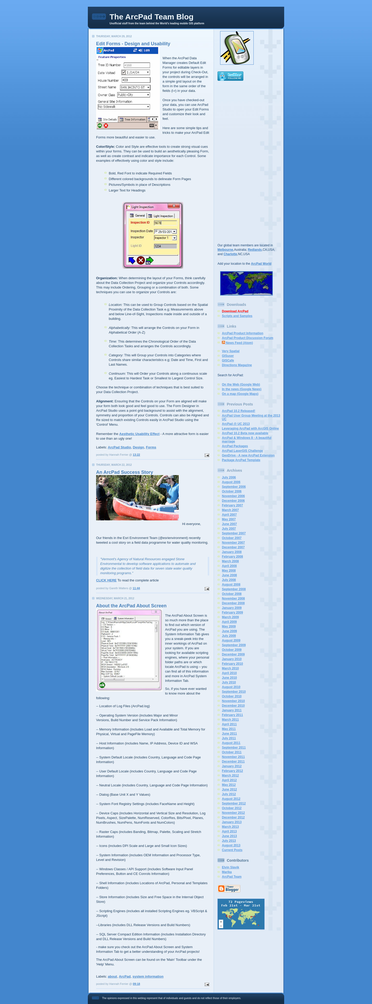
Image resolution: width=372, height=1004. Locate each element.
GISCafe (228, 360)
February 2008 (232, 556)
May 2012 (229, 785)
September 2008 (234, 589)
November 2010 (233, 701)
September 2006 (234, 487)
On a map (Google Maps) (240, 394)
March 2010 (230, 668)
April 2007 (229, 514)
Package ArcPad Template (241, 460)
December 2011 (233, 761)
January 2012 (232, 766)
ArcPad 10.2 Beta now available (245, 433)
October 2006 (232, 491)
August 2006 (231, 482)
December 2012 (233, 817)
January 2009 (232, 608)
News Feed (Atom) (237, 343)
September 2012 (234, 803)
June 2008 (229, 575)
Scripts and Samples (237, 316)
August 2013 (231, 845)
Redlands (255, 250)
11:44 (136, 588)
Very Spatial (230, 351)
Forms (151, 447)
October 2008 (232, 594)
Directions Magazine (237, 365)
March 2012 (230, 775)
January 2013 (232, 822)
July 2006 (229, 477)
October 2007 (232, 538)
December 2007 (233, 547)
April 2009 (229, 622)
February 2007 (232, 505)
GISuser (228, 356)
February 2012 (232, 771)
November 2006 (233, 496)
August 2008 (231, 584)
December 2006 (233, 501)
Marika (227, 872)
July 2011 (229, 738)
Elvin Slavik (230, 867)
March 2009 (230, 617)
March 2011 (230, 719)
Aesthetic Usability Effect (139, 434)
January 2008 (232, 552)
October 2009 (232, 650)
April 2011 (229, 724)
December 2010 (233, 705)
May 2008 (229, 570)
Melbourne (225, 250)
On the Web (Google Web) (241, 384)
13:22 (136, 454)
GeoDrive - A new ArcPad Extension (248, 455)
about (112, 976)
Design (138, 447)
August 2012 (231, 799)
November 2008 (233, 598)
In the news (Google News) (241, 389)
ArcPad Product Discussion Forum (247, 338)
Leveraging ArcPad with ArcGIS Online (250, 428)
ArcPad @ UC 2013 (236, 424)
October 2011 (232, 752)
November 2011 (233, 757)
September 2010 (234, 691)
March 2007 (230, 510)
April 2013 (229, 831)
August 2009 (231, 640)
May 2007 (229, 519)
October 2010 (232, 696)
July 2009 (229, 636)
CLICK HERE (106, 580)
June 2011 (229, 733)
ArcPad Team (232, 877)
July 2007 (229, 528)
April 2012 (229, 780)
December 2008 (233, 603)
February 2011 (232, 715)
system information (148, 976)
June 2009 (229, 631)
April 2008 (229, 566)
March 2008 (230, 561)
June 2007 (229, 524)
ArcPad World (261, 263)
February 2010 (232, 664)
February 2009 (232, 612)
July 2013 (229, 841)
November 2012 (233, 813)
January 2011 (232, 710)
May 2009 (229, 626)
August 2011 (231, 743)
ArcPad (125, 976)
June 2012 (229, 789)
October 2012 (232, 808)
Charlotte (230, 254)
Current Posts (232, 850)
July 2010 (229, 682)
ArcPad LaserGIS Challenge (242, 451)
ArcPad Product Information (242, 333)
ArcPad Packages (235, 446)
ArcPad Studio (119, 447)
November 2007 (233, 542)
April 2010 (229, 673)
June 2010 (229, 678)
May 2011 (229, 729)
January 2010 (232, 659)
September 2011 (234, 747)
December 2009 (233, 654)
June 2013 (229, 836)
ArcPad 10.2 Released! (238, 411)
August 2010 (231, 687)
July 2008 (229, 580)
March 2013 (230, 827)
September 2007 (234, 533)
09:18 (136, 983)
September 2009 (234, 645)
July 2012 (229, 794)
